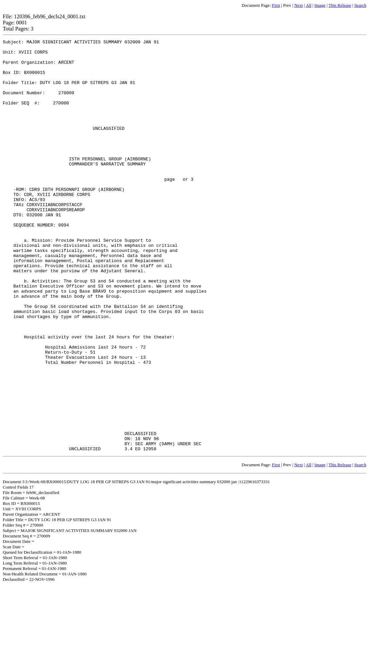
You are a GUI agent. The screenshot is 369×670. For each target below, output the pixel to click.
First (276, 5)
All (309, 5)
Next (298, 5)
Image (319, 5)
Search (360, 5)
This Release (340, 5)
